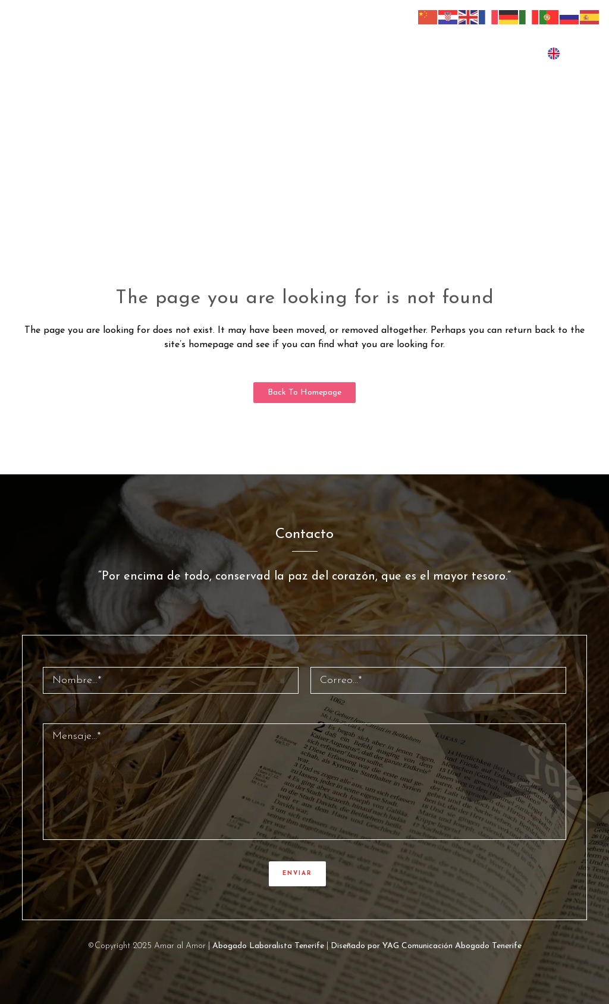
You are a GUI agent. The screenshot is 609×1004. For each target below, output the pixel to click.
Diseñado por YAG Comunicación (392, 946)
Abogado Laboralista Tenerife (268, 946)
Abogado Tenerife (488, 946)
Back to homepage (304, 392)
